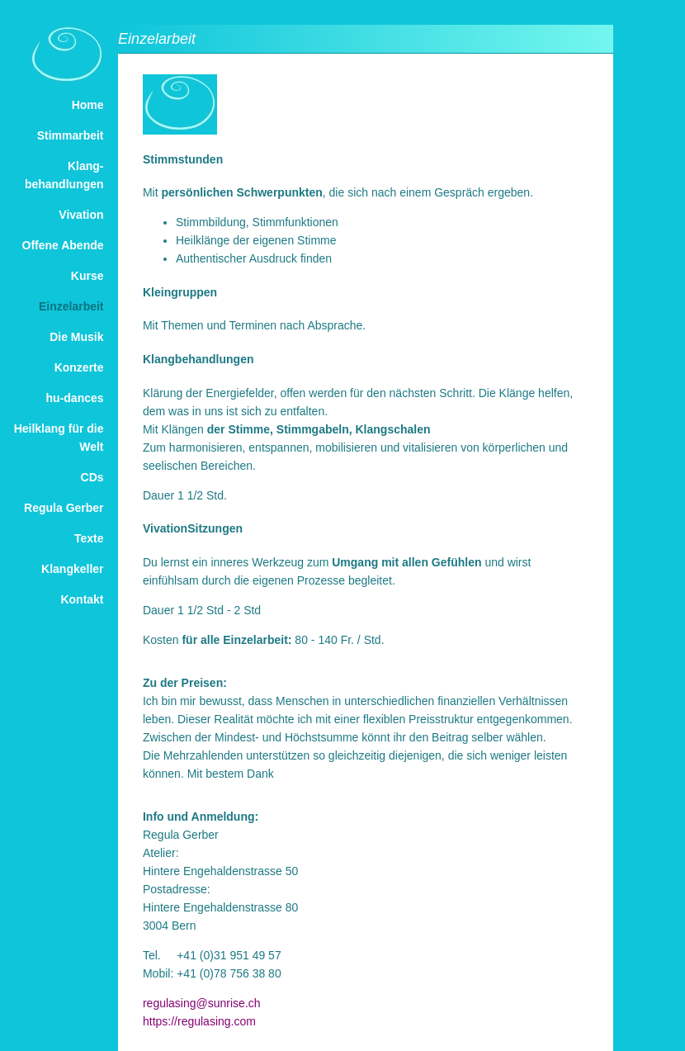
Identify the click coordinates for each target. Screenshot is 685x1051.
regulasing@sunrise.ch (202, 1003)
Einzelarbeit (71, 306)
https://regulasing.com (199, 1021)
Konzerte (79, 367)
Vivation (81, 214)
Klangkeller (72, 568)
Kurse (87, 275)
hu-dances (75, 398)
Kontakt (81, 599)
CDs (92, 477)
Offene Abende (63, 245)
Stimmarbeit (70, 135)
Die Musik (76, 336)
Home (88, 104)
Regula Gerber (63, 507)
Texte (89, 538)
